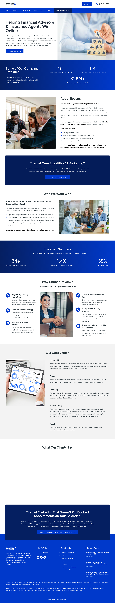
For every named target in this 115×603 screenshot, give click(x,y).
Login (87, 4)
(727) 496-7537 (104, 4)
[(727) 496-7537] (97, 4)
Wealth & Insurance (12, 10)
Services (26, 10)
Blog (48, 10)
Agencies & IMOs (39, 10)
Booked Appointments (63, 10)
